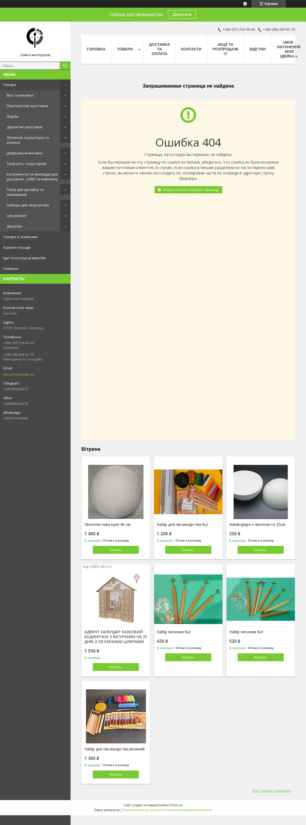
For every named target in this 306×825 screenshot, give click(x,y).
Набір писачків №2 (174, 631)
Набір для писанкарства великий (114, 749)
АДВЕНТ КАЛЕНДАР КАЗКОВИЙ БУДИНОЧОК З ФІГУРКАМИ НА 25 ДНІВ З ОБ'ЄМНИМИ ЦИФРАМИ (115, 636)
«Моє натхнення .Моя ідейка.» (289, 49)
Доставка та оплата (159, 49)
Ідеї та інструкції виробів (24, 257)
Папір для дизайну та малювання (25, 192)
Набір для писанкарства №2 (182, 524)
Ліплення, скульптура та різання (28, 140)
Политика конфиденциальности (188, 810)
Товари (9, 84)
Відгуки (258, 49)
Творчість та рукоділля (26, 163)
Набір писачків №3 (246, 631)
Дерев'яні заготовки (24, 126)
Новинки (10, 268)
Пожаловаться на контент (141, 810)
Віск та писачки (20, 95)
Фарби (12, 116)
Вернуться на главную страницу (191, 189)
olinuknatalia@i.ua (18, 374)
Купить (116, 549)
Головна (96, 49)
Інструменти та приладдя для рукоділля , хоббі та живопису (32, 176)
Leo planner (17, 215)
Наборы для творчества (28, 205)
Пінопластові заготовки (27, 105)
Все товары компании (271, 790)
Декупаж (14, 226)
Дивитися (181, 14)
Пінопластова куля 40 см (107, 524)
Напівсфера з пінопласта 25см (257, 524)
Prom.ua (176, 805)
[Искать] (65, 66)
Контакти (191, 49)
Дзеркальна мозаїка (24, 153)
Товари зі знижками (20, 236)
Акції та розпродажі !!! (225, 49)
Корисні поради (16, 247)
